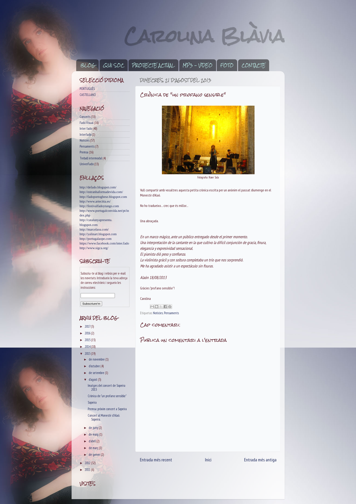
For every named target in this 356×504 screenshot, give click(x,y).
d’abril (92, 441)
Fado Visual (86, 122)
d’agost (93, 379)
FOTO (226, 65)
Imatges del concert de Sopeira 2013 (106, 387)
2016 (88, 333)
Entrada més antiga (260, 459)
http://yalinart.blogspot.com (98, 234)
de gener (95, 454)
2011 (88, 469)
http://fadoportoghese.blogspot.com (103, 197)
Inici (208, 459)
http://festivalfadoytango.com (99, 206)
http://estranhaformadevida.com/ (101, 192)
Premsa (84, 152)
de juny (94, 427)
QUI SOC (113, 65)
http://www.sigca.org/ (94, 248)
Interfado (85, 134)
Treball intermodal (91, 158)
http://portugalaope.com (96, 239)
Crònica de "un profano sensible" (107, 396)
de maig (94, 434)
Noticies (158, 313)
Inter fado (86, 128)
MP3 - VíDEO (197, 65)
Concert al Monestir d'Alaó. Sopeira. (104, 417)
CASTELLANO (88, 94)
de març (94, 448)
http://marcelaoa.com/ (94, 229)
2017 (88, 326)
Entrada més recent (156, 459)
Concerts (85, 116)
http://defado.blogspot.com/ (98, 187)
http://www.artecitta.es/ (95, 201)
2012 (88, 463)
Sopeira (92, 402)
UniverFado (87, 164)
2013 (88, 353)
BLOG (87, 65)
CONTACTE (253, 65)
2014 (88, 346)
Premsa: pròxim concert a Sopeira (107, 409)
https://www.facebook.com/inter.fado (104, 243)
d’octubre (95, 366)
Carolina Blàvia (204, 36)
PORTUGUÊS (87, 88)
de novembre (97, 359)
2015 (88, 340)
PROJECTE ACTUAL (153, 65)
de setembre (97, 373)
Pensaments (171, 313)
